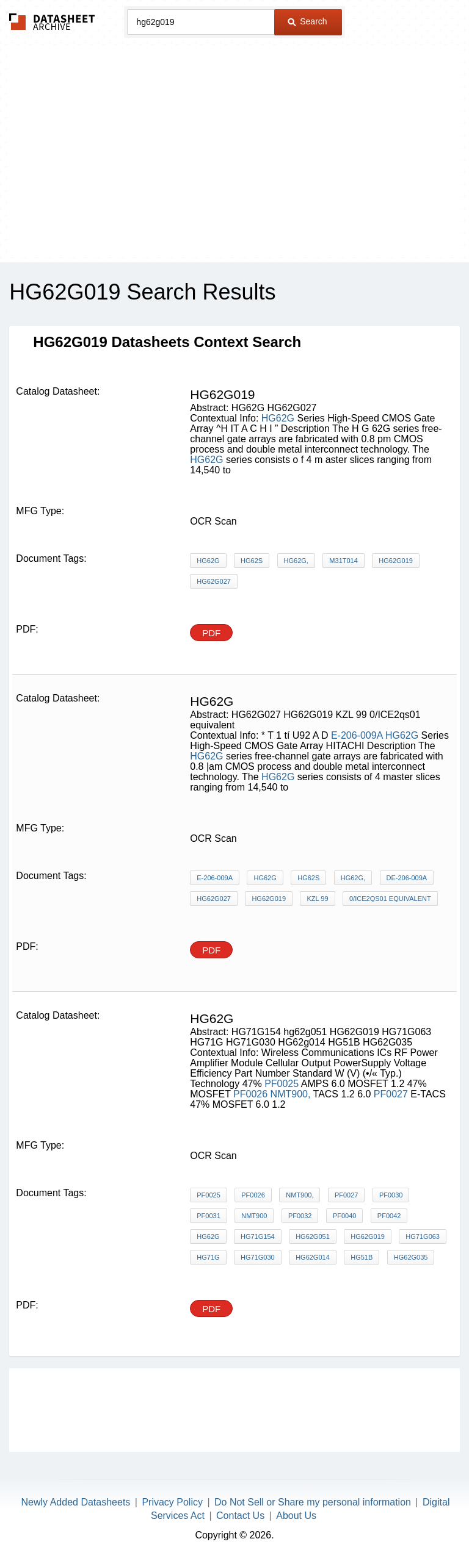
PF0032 (300, 1215)
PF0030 (391, 1195)
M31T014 (343, 560)
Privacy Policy (172, 1502)
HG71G (208, 1257)
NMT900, (291, 1094)
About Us (296, 1515)
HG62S (252, 560)
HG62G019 (396, 560)
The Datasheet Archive (52, 21)
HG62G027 (214, 581)
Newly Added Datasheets (76, 1502)
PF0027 (391, 1094)
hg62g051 (313, 1236)
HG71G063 (422, 1236)
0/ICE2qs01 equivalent (390, 898)
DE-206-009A (407, 877)
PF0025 (281, 1083)
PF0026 (250, 1094)
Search (307, 21)
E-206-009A (357, 735)
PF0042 (389, 1215)
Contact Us (240, 1515)
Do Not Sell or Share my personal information (312, 1502)
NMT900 (254, 1215)
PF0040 (345, 1215)
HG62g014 (313, 1257)
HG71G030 (258, 1257)
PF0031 (208, 1215)
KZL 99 (317, 898)
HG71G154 (258, 1236)
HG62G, (296, 560)
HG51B (362, 1257)
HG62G (277, 418)
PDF (211, 633)
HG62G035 (411, 1257)
